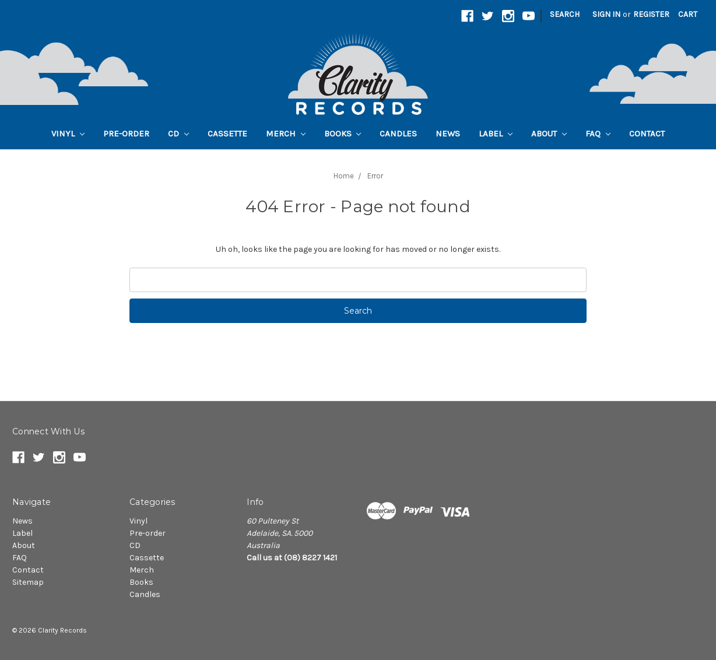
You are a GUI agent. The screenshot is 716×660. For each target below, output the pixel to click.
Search (565, 14)
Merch (286, 133)
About (549, 133)
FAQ (597, 133)
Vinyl (68, 133)
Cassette (227, 133)
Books (342, 133)
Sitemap (28, 582)
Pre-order (126, 133)
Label (496, 133)
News (448, 133)
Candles (398, 133)
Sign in (606, 14)
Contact (647, 133)
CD (178, 133)
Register (651, 14)
